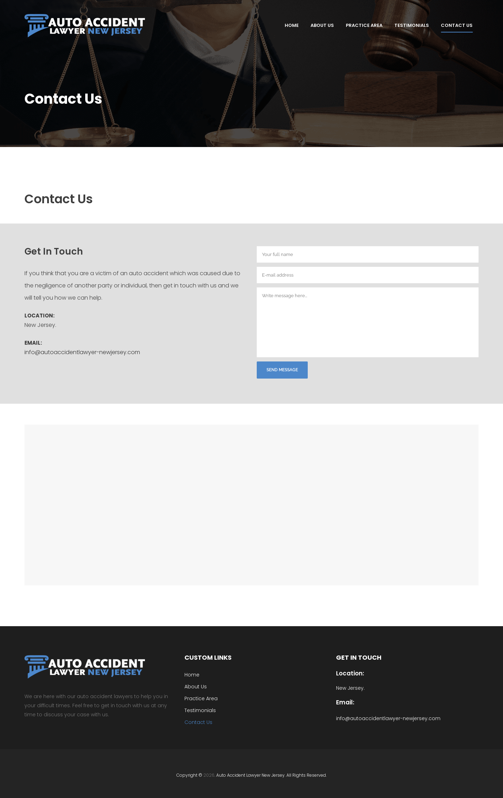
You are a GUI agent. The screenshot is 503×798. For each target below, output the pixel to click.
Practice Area (201, 678)
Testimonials (200, 690)
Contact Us (198, 702)
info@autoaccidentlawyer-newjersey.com (82, 352)
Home (191, 654)
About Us (195, 666)
